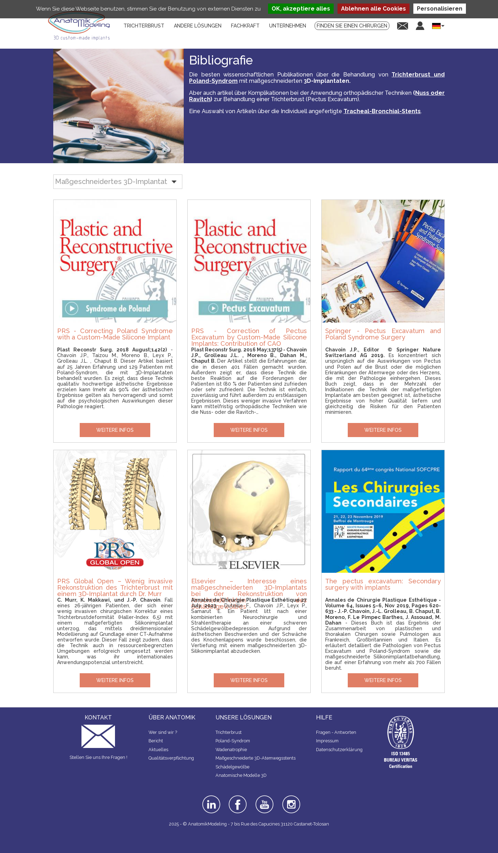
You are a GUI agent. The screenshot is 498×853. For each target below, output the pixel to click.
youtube (263, 797)
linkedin (210, 797)
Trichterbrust (228, 732)
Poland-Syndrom (232, 740)
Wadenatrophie (231, 749)
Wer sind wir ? (162, 732)
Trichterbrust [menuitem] (143, 26)
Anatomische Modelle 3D (241, 775)
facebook (238, 797)
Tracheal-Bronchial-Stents (382, 111)
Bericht (155, 740)
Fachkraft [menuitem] (245, 26)
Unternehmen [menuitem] (287, 26)
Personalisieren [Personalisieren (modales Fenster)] (439, 8)
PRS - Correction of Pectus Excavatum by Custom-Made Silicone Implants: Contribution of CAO (249, 337)
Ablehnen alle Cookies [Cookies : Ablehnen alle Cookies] (373, 8)
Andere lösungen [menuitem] (197, 26)
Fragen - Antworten (336, 732)
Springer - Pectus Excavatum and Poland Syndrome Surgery (383, 334)
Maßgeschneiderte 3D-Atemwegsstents (255, 758)
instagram (290, 800)
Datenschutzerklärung (339, 749)
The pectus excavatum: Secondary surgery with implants (383, 584)
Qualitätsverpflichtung (171, 758)
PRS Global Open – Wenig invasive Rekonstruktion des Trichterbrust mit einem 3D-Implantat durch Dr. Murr (115, 587)
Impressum (327, 740)
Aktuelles (158, 749)
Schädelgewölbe (232, 766)
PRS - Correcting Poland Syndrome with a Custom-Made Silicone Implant (115, 334)
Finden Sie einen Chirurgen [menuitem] (352, 26)
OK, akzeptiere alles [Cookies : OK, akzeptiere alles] (301, 8)
